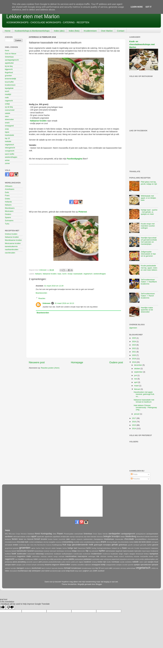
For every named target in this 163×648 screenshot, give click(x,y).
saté (145, 562)
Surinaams (9, 221)
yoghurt (86, 571)
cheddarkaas (109, 539)
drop (119, 542)
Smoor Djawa (97, 534)
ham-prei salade (50, 548)
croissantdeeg (67, 542)
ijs (118, 548)
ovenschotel (9, 110)
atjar (85, 536)
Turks (7, 224)
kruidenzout (106, 554)
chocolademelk (152, 539)
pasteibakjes (96, 559)
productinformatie (54, 562)
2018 (134, 362)
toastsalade (77, 274)
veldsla (153, 568)
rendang (94, 562)
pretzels (45, 562)
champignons (98, 539)
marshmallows (71, 556)
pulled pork (74, 562)
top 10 (7, 138)
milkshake (103, 556)
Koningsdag (46, 533)
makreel (50, 556)
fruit (64, 544)
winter (7, 160)
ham (42, 548)
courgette (51, 542)
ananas (22, 536)
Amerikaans (9, 189)
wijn (29, 571)
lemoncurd (139, 554)
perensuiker (131, 559)
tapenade (55, 568)
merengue (91, 556)
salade (7, 113)
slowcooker (9, 119)
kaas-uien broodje (133, 548)
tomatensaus (76, 568)
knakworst (154, 551)
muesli (151, 556)
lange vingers (124, 554)
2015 (134, 425)
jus (121, 548)
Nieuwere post (37, 362)
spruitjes (13, 568)
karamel (30, 551)
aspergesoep (79, 536)
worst (47, 571)
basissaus (100, 536)
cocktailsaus (38, 542)
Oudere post (116, 362)
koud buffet (9, 82)
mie (97, 556)
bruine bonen (53, 539)
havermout (82, 548)
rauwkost (87, 562)
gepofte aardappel (134, 545)
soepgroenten (111, 565)
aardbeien (9, 537)
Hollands (8, 202)
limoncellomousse (10, 556)
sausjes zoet (20, 565)
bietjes (122, 536)
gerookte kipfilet (146, 545)
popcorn (35, 562)
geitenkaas (123, 545)
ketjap (74, 551)
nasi (16, 559)
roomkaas (115, 562)
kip (87, 551)
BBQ (6, 534)
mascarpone (82, 556)
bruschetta (62, 539)
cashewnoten (88, 539)
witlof (43, 571)
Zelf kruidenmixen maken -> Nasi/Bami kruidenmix (149, 282)
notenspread (42, 559)
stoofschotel (36, 568)
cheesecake (119, 539)
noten (35, 559)
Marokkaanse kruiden (13, 240)
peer (102, 559)
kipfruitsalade (110, 551)
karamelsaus (38, 551)
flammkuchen (41, 545)
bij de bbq (9, 66)
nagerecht (9, 101)
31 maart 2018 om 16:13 (64, 303)
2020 (134, 355)
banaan (93, 536)
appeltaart (56, 536)
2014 (134, 429)
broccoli (30, 539)
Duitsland (31, 534)
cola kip (45, 542)
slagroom (55, 565)
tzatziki (106, 568)
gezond (155, 545)
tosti (102, 568)
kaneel (14, 551)
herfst (88, 548)
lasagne (132, 554)
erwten (15, 545)
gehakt (115, 544)
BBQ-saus (12, 534)
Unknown (47, 303)
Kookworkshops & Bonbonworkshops (32, 31)
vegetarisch (87, 274)
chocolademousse (10, 542)
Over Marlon (107, 31)
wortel (63, 571)
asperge (72, 536)
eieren (148, 542)
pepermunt (115, 559)
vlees (7, 571)
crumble (76, 542)
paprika (65, 559)
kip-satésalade (93, 551)
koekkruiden (22, 554)
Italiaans (38, 274)
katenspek (53, 551)
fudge (69, 545)
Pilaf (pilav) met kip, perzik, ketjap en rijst (149, 183)
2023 (134, 345)
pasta (71, 559)
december (138, 365)
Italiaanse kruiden (38, 121)
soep (7, 129)
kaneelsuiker (22, 551)
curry (81, 542)
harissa (64, 548)
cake (68, 539)
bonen (15, 539)
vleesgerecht (10, 148)
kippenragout (146, 551)
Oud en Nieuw (10, 54)
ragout (81, 562)
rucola (122, 562)
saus (7, 116)
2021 (134, 352)
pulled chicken (66, 562)
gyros (33, 548)
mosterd (121, 556)
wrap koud (70, 571)
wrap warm (78, 571)
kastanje (46, 551)
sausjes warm (10, 565)
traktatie (8, 141)
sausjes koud (153, 562)
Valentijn (105, 534)
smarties (74, 565)
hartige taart (72, 548)
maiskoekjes (36, 556)
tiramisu (61, 568)
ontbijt (7, 104)
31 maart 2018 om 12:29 (53, 286)
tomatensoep (86, 568)
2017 (134, 418)
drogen (114, 542)
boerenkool (154, 536)
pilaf (157, 559)
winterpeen (36, 571)
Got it (148, 7)
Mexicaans (9, 211)
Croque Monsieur (21, 534)
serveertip (40, 565)
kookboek (57, 554)
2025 (134, 338)
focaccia (48, 545)
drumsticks (125, 542)
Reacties (41, 298)
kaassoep (8, 551)
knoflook (8, 554)
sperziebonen (146, 565)
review (99, 562)
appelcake (40, 536)
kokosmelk (31, 554)
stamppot (20, 568)
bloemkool (140, 536)
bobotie (147, 536)
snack (7, 123)
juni (135, 375)
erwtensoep (22, 545)
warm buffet (9, 154)
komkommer (49, 554)
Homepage (77, 362)
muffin (156, 556)
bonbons (8, 539)
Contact (120, 31)
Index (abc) (59, 31)
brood (37, 539)
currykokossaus (89, 542)
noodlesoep (29, 559)
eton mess (30, 545)
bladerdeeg (130, 536)
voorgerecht (9, 151)
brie (25, 539)
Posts (134, 474)
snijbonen (87, 565)
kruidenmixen (10, 85)
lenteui (146, 554)
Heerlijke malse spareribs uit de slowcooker (147, 310)
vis (157, 568)
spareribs (130, 565)
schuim (34, 565)
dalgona (97, 542)
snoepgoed (9, 126)
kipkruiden (138, 551)
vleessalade (13, 571)
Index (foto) (74, 31)
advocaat (16, 536)
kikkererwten (81, 551)
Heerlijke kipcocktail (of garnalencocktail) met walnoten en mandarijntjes (149, 241)
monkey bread (112, 556)
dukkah (131, 542)
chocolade (129, 539)
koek (14, 553)
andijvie (28, 536)
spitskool (7, 568)
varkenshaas (130, 568)
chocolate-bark (22, 542)
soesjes (119, 565)
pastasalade (78, 559)
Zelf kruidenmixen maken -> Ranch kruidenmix (148, 296)
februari (137, 389)
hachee (38, 548)
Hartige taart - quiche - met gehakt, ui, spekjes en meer (149, 212)
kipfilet (102, 551)
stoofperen (27, 568)
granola (16, 548)
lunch (64, 274)
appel (33, 536)
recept (69, 274)
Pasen (60, 533)
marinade (61, 556)
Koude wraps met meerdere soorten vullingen (148, 226)
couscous (59, 542)
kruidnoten (114, 554)
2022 (134, 348)
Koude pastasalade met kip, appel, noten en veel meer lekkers (149, 268)
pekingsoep (107, 559)
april (136, 382)
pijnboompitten (150, 559)
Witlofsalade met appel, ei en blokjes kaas (148, 198)
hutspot (114, 548)
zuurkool (101, 571)
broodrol (44, 539)
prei (40, 562)
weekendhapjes (99, 274)
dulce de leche (140, 542)
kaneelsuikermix (11, 246)
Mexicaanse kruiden (13, 243)
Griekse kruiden (11, 234)
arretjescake (65, 536)
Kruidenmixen (90, 31)
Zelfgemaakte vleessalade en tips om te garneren (148, 254)
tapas (7, 132)
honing (93, 548)
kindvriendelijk (10, 79)
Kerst (7, 51)
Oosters (8, 214)
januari (137, 414)
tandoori (48, 568)
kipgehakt (119, 551)
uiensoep (123, 568)
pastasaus (87, 559)
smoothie (80, 565)
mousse (136, 556)
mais (28, 556)
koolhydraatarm (67, 554)
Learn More (137, 7)
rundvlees (128, 562)
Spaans (8, 217)
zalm (91, 571)
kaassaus (154, 548)
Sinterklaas (9, 57)
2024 (134, 342)
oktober (137, 369)
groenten (8, 76)
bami (89, 536)
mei (136, 379)
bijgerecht (9, 69)
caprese (73, 539)
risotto (109, 562)
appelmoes (48, 536)
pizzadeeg (22, 562)
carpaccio (79, 539)
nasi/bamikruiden (11, 250)
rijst (104, 562)
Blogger (99, 584)
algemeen (133, 328)
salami (141, 562)
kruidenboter (87, 554)
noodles (21, 559)
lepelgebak (9, 88)
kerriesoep (68, 551)
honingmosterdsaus (104, 548)
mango (55, 556)
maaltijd (8, 94)
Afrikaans (8, 186)
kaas (59, 274)
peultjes (141, 559)
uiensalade (116, 568)
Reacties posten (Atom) (50, 368)
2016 (134, 422)
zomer (7, 163)
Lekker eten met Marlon (32, 16)
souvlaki (124, 565)
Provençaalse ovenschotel (73, 534)
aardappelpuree (141, 534)
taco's (43, 568)
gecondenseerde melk (82, 544)
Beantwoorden (41, 293)
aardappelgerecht (12, 60)
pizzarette (29, 562)
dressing (109, 542)
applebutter (9, 63)
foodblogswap (57, 545)
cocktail (31, 542)
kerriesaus (60, 551)
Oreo (54, 534)
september (138, 372)
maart (136, 386)
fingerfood (9, 73)
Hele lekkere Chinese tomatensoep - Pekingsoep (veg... (145, 407)
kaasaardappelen (145, 548)
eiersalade (8, 545)
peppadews (123, 559)
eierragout (155, 542)
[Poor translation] (10, 607)
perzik (137, 559)
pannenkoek (58, 559)
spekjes (137, 565)
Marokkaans (10, 208)
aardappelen (114, 533)
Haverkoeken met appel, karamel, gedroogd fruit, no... (144, 394)
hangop (59, 548)
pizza (15, 562)
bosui (21, 539)
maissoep (44, 556)
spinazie (155, 565)
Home (7, 31)
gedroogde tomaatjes (102, 545)
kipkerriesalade (128, 551)
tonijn (93, 568)
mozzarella (144, 556)
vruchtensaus (22, 571)
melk (7, 98)
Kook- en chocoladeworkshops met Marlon (142, 44)
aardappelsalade (152, 534)
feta (35, 545)
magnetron (21, 556)
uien (110, 568)
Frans (7, 195)
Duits (7, 192)
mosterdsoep (129, 556)
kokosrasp (40, 554)
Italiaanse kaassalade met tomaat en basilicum (144, 401)
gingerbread (9, 548)
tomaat (67, 568)
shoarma (48, 565)
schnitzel (28, 565)
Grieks (7, 199)
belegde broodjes (112, 536)
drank (103, 542)
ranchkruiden (10, 253)
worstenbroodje (55, 571)
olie (48, 559)
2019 (134, 359)
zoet (95, 570)
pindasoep (8, 562)
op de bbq (9, 107)
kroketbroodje (77, 554)
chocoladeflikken (141, 539)
